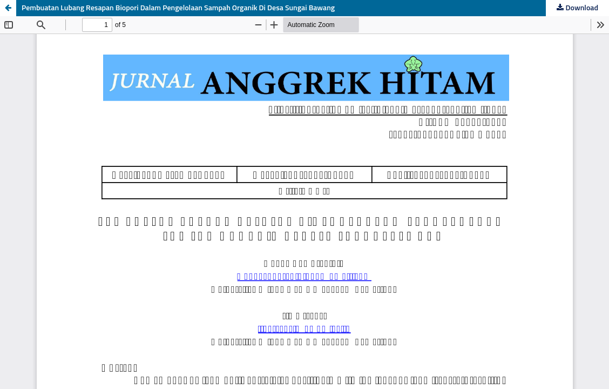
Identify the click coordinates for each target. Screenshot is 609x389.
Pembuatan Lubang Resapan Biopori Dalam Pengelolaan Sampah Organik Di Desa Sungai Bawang (178, 8)
